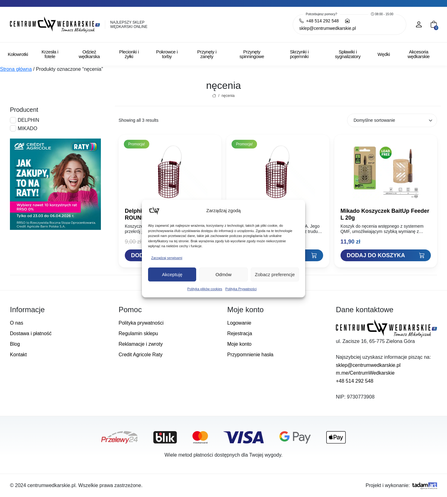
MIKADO (27, 128)
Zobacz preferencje (275, 274)
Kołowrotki (18, 54)
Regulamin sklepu (138, 333)
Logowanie (239, 323)
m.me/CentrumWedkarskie (365, 373)
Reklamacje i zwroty (141, 344)
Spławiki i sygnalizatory (347, 54)
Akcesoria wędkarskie (419, 54)
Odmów (223, 274)
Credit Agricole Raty (140, 354)
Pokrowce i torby (167, 54)
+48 (319, 20)
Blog (15, 344)
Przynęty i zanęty (206, 54)
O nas (16, 323)
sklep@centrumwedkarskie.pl (368, 365)
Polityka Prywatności (241, 289)
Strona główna (16, 69)
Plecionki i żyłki (129, 54)
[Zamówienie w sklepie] (392, 120)
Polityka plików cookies (204, 289)
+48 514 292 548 (354, 381)
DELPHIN (28, 120)
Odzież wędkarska (89, 54)
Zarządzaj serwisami (166, 258)
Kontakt (18, 354)
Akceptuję (172, 274)
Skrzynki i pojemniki (299, 54)
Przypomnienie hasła (250, 354)
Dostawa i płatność (31, 333)
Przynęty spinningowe (252, 54)
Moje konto (239, 344)
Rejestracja (239, 333)
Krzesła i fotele (50, 54)
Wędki (383, 54)
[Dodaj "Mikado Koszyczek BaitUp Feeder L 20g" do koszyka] (386, 255)
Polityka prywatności (141, 323)
